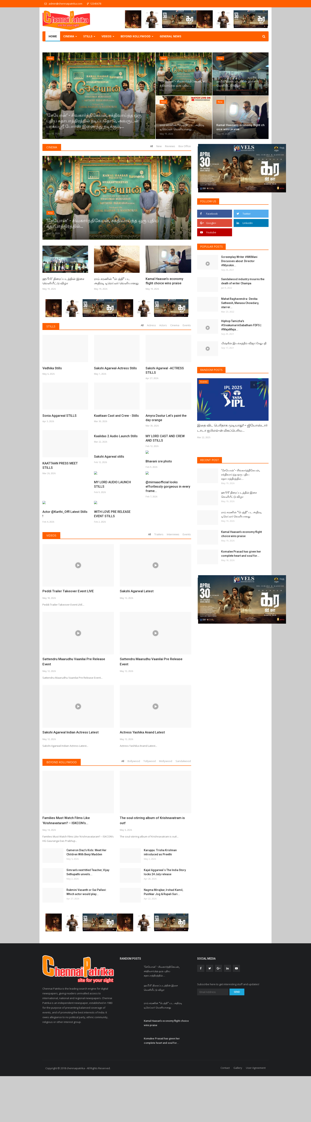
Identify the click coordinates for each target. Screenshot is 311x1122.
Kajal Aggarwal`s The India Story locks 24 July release (165, 890)
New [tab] (159, 146)
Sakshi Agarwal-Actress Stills (115, 368)
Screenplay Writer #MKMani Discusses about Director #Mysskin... (239, 261)
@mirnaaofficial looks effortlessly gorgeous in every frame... (64, 536)
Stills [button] (89, 36)
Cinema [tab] (174, 325)
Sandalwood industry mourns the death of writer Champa (242, 281)
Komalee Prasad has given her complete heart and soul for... (241, 553)
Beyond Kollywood (61, 781)
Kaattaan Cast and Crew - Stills (116, 389)
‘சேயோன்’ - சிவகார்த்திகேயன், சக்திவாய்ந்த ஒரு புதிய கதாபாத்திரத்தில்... (240, 474)
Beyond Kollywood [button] (137, 36)
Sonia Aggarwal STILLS (59, 389)
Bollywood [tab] (134, 779)
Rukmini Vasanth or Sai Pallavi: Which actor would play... (86, 910)
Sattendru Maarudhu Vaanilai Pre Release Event (76, 683)
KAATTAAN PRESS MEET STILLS (60, 411)
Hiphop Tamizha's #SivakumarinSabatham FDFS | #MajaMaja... (241, 325)
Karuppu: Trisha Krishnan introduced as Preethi (160, 871)
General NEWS (170, 36)
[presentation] (253, 384)
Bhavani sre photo (107, 484)
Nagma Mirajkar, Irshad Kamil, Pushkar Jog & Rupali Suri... (163, 910)
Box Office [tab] (185, 146)
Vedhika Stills (52, 368)
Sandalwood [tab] (183, 779)
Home (53, 36)
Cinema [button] (70, 36)
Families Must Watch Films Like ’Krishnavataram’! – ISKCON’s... (65, 839)
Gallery (237, 1086)
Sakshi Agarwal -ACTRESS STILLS (165, 370)
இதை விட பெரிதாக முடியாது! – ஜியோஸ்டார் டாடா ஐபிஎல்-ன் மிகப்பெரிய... (230, 427)
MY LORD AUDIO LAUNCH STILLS (164, 486)
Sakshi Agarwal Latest (136, 615)
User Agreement (256, 1086)
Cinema (51, 147)
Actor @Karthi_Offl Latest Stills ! (116, 534)
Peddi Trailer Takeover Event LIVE (66, 615)
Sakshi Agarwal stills (57, 484)
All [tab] (151, 146)
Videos (51, 559)
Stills (50, 326)
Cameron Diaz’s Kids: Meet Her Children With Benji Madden (86, 871)
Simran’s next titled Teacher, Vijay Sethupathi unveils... (87, 890)
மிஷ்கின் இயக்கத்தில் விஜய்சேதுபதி (244, 343)
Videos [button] (108, 36)
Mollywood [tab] (165, 779)
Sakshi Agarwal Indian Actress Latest (69, 751)
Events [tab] (187, 325)
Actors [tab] (163, 325)
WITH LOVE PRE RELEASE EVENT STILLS (164, 534)
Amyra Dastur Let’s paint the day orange (166, 391)
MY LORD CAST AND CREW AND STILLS (165, 438)
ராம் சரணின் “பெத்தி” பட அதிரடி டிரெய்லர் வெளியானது (116, 281)
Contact (225, 1086)
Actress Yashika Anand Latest (141, 751)
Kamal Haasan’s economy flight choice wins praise (164, 281)
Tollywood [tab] (149, 779)
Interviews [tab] (173, 558)
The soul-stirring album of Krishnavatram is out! (155, 836)
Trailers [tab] (158, 558)
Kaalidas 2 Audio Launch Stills (116, 436)
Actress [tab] (151, 325)
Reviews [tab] (170, 146)
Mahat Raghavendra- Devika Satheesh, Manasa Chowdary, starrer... (240, 303)
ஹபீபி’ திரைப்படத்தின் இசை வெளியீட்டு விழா (63, 281)
